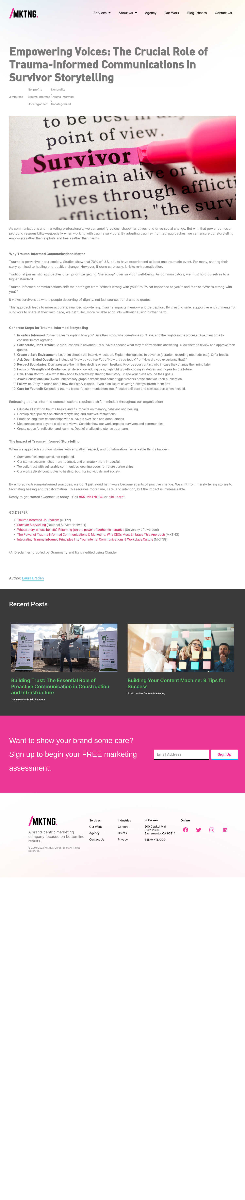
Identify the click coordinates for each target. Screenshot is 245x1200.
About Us (128, 12)
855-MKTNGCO (91, 497)
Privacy (123, 839)
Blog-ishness (197, 13)
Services (102, 12)
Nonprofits (35, 89)
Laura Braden (33, 578)
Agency (151, 13)
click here (116, 497)
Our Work (172, 13)
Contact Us (223, 13)
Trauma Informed (39, 96)
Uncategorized (38, 104)
